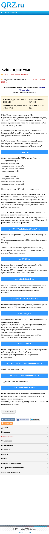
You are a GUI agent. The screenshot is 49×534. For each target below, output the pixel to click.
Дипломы (5, 428)
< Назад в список (8, 411)
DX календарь (7, 445)
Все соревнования (14, 74)
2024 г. (42, 79)
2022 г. (29, 79)
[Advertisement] (24, 40)
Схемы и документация (11, 463)
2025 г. (4, 82)
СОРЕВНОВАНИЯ (9, 13)
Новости (4, 454)
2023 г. (35, 79)
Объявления (6, 441)
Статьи (4, 459)
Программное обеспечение (12, 468)
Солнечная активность (10, 472)
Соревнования (7, 436)
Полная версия (24, 532)
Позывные (5, 432)
